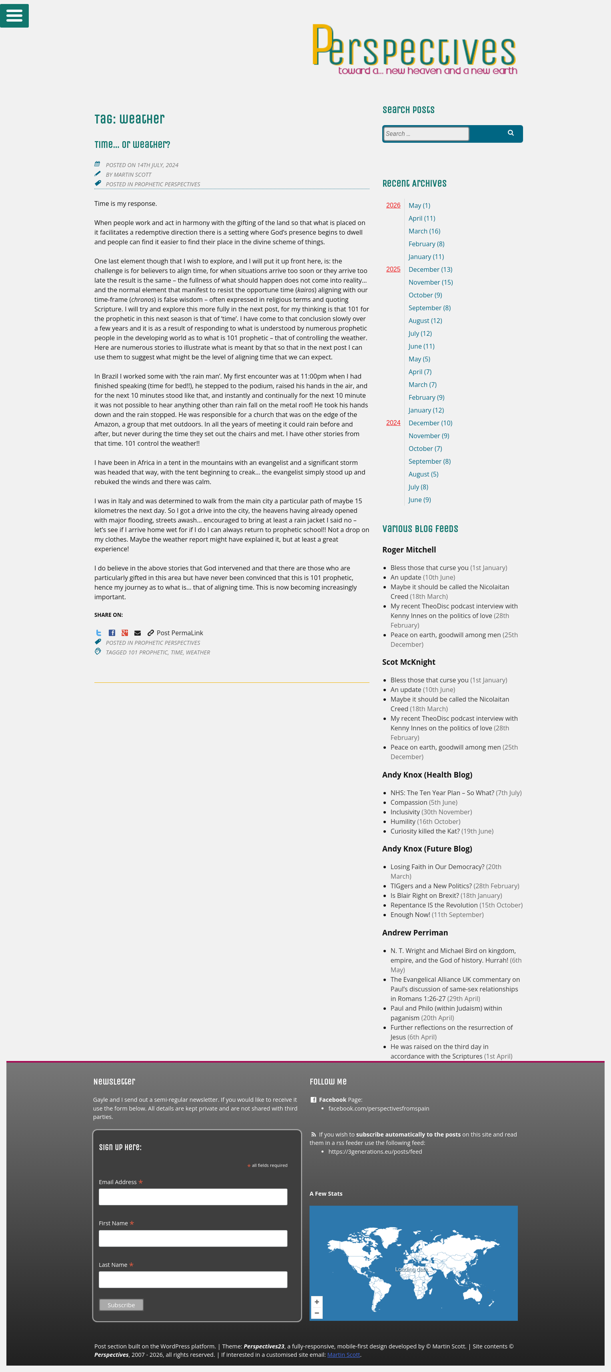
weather (198, 652)
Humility (404, 821)
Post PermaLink (175, 632)
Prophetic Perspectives (167, 184)
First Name (116, 1223)
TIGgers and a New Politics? (432, 885)
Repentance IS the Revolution (435, 905)
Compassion (410, 802)
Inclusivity (406, 812)
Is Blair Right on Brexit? (426, 895)
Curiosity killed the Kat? (426, 831)
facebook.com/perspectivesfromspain (378, 1108)
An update (407, 577)
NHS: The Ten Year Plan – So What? (443, 792)
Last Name (116, 1265)
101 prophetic (148, 652)
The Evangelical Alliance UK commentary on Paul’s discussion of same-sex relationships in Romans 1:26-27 (455, 989)
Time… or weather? (132, 144)
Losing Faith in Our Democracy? (438, 866)
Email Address (121, 1182)
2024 (393, 422)
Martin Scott (132, 174)
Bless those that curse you (430, 567)
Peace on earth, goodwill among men (447, 634)
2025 (393, 269)
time (177, 652)
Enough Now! (411, 914)
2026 (393, 205)
